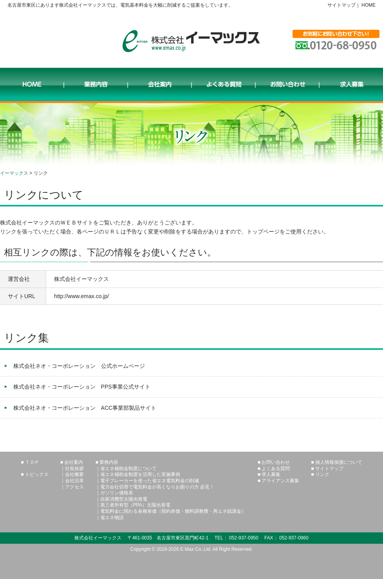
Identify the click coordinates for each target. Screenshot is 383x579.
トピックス (37, 474)
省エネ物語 (112, 517)
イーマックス (14, 173)
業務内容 (96, 85)
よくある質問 (223, 85)
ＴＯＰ (32, 462)
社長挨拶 (74, 468)
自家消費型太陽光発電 (123, 499)
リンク (322, 474)
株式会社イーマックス (191, 41)
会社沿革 (74, 480)
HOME (368, 5)
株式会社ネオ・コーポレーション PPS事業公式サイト (81, 387)
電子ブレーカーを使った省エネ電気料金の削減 (149, 480)
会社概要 (74, 474)
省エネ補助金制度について (128, 468)
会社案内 (160, 85)
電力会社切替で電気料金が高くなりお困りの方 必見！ (157, 487)
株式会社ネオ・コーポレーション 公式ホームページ (79, 366)
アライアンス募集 (280, 480)
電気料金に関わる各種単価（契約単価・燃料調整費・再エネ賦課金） (173, 511)
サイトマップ (341, 5)
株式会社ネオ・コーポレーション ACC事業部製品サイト (85, 408)
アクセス (74, 487)
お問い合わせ (287, 85)
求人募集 (351, 85)
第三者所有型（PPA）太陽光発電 (135, 505)
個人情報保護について (338, 462)
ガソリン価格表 (116, 493)
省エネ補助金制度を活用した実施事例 (140, 474)
